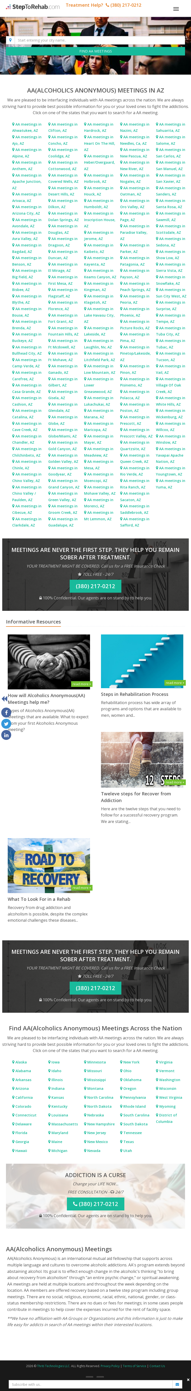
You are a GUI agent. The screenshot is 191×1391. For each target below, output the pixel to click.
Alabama (22, 1070)
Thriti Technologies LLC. (53, 1366)
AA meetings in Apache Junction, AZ (27, 181)
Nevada (93, 1150)
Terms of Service (134, 1366)
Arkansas (22, 1079)
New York (131, 1062)
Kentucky (59, 1106)
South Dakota (135, 1124)
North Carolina (99, 1097)
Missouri (94, 1070)
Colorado (22, 1106)
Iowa (55, 1062)
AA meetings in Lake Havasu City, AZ (99, 315)
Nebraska (95, 1115)
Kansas (57, 1097)
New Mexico (97, 1141)
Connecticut (25, 1115)
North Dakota (99, 1106)
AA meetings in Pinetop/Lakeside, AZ (135, 353)
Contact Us (157, 1366)
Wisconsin (167, 1088)
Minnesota (96, 1062)
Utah (127, 1150)
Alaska (20, 1062)
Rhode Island (134, 1106)
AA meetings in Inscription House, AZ (99, 219)
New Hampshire (100, 1124)
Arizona (21, 1088)
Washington (169, 1079)
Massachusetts (64, 1124)
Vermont (166, 1070)
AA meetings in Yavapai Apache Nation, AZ (170, 455)
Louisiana (59, 1115)
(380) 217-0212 (95, 586)
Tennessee (132, 1132)
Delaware (23, 1124)
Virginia (165, 1062)
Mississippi (96, 1079)
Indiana (57, 1088)
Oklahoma (132, 1079)
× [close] (188, 1379)
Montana (94, 1088)
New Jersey (96, 1132)
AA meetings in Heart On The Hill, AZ (99, 143)
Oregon (129, 1088)
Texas (128, 1141)
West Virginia (170, 1097)
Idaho (55, 1070)
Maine (56, 1141)
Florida (20, 1132)
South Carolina (135, 1115)
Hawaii (20, 1150)
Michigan (58, 1150)
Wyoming (167, 1106)
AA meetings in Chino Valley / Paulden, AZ (27, 493)
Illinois (56, 1079)
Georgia (21, 1141)
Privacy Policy (110, 1366)
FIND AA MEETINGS (95, 51)
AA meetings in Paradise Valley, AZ (134, 232)
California (23, 1097)
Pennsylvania (134, 1097)
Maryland (59, 1132)
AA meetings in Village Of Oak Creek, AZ (170, 385)
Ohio (127, 1070)
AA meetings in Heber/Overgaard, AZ (99, 162)
